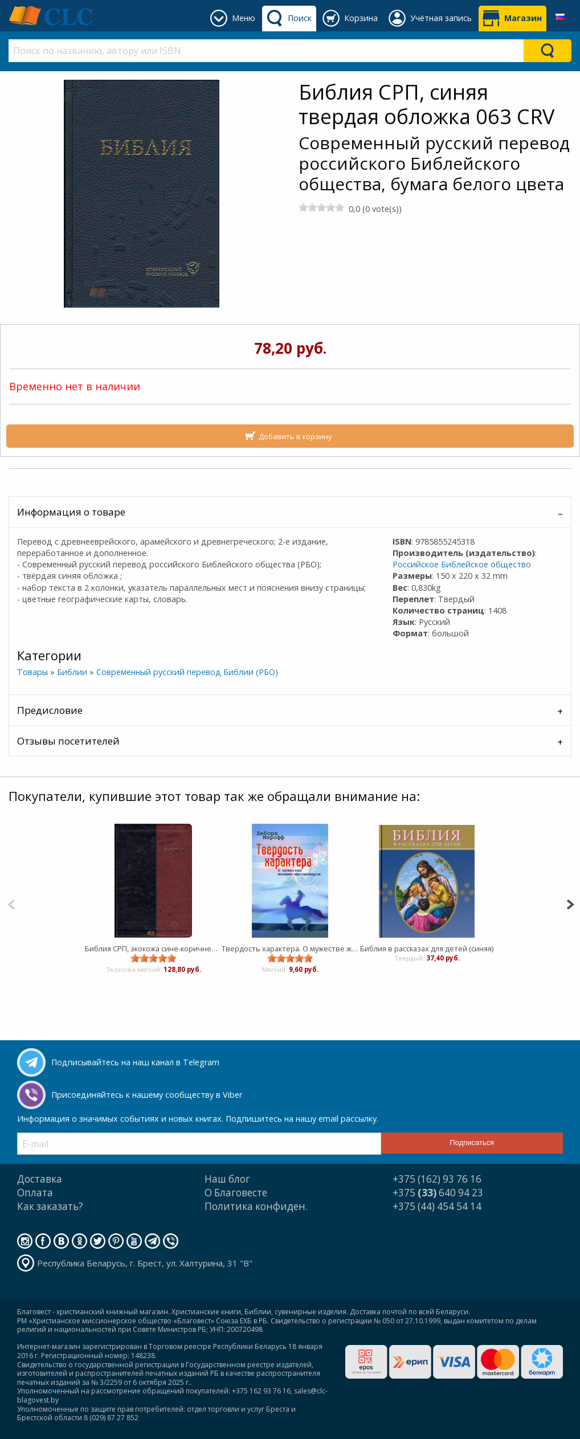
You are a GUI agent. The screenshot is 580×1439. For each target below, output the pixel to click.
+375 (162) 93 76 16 (437, 1178)
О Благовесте (236, 1192)
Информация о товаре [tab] (71, 511)
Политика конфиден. (256, 1206)
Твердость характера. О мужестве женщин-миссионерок (290, 948)
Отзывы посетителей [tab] (68, 740)
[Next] (570, 903)
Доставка (39, 1178)
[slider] (321, 207)
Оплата (35, 1192)
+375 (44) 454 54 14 (437, 1206)
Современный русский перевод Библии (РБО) (187, 672)
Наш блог (227, 1178)
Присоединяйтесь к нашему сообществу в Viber (146, 1094)
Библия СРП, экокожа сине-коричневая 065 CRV (153, 948)
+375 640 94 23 (438, 1192)
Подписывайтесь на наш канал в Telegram (135, 1062)
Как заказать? (50, 1206)
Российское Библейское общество (462, 564)
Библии (72, 672)
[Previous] (11, 903)
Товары (32, 672)
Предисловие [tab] (50, 710)
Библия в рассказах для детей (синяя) (426, 948)
